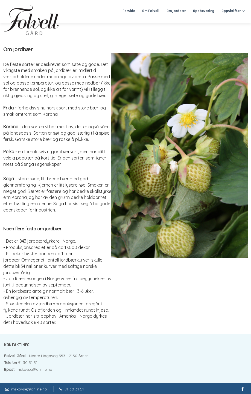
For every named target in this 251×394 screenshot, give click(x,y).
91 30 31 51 (74, 389)
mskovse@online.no (29, 389)
